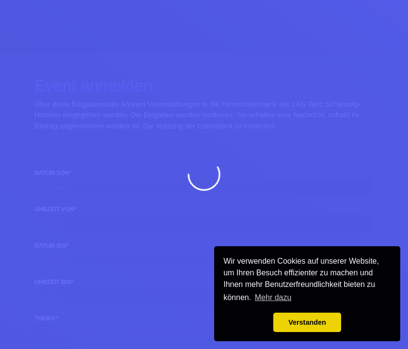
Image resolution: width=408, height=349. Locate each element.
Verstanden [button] (307, 322)
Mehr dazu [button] (273, 297)
